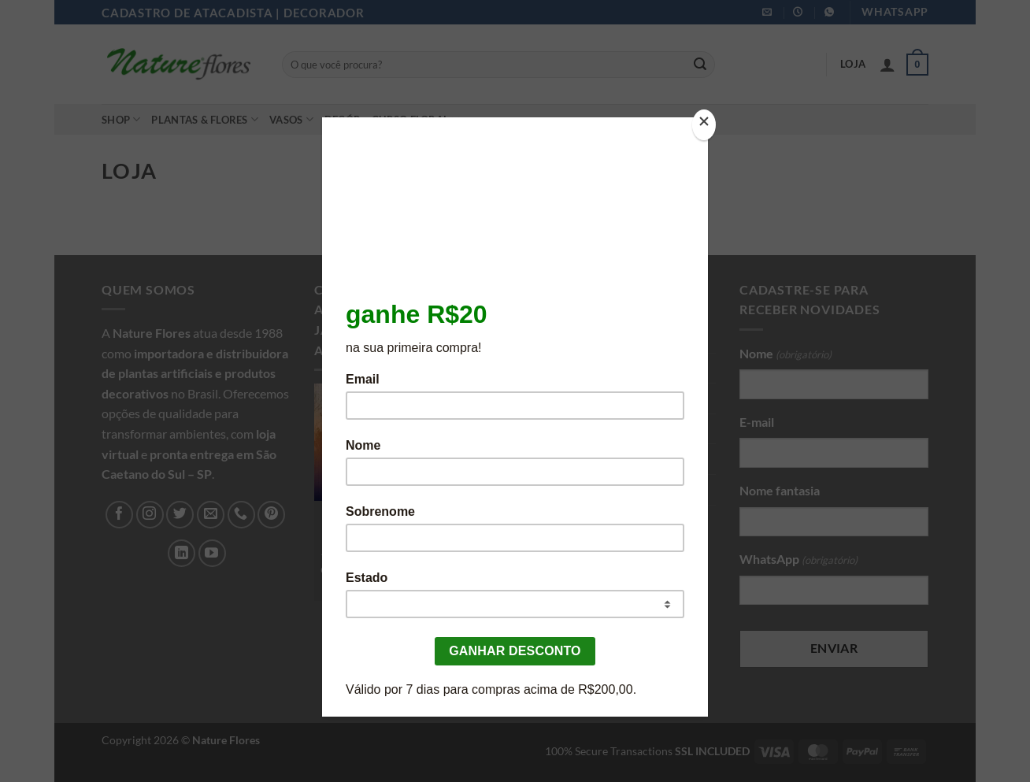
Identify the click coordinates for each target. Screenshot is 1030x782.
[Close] (704, 124)
